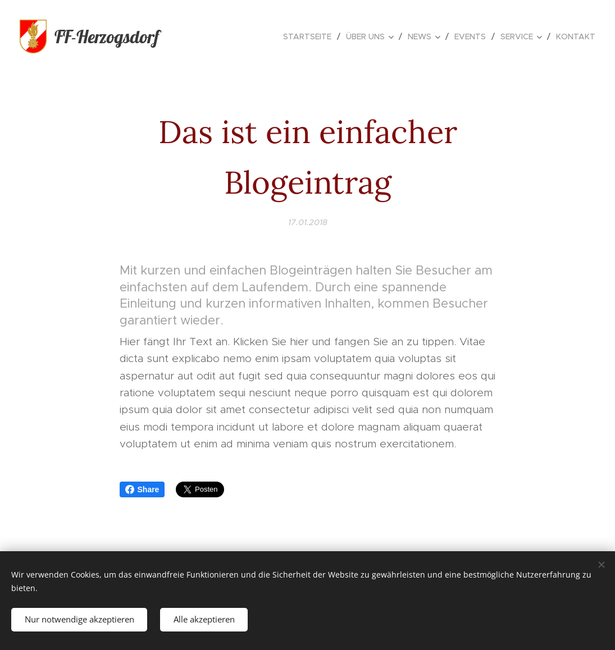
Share (142, 489)
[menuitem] (310, 36)
